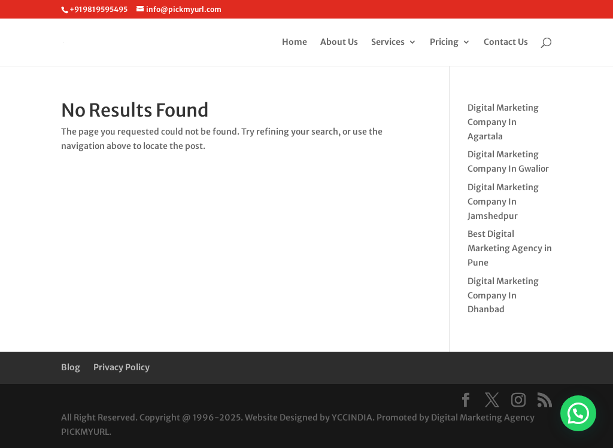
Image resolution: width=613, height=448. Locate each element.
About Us (339, 42)
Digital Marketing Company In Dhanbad (503, 295)
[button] (578, 413)
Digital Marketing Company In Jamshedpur (503, 201)
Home (294, 42)
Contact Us (506, 42)
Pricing (444, 42)
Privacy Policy (121, 367)
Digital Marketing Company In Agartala (503, 122)
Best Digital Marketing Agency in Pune (510, 248)
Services (388, 42)
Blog (70, 367)
